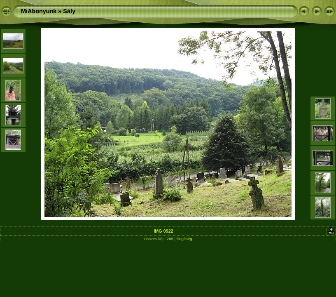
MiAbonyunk (38, 11)
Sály (69, 11)
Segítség (184, 238)
